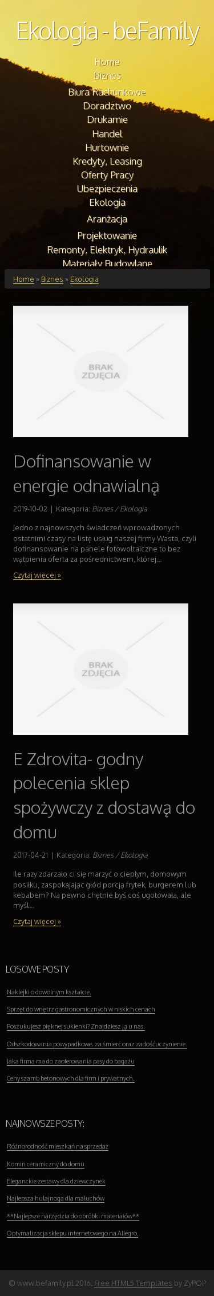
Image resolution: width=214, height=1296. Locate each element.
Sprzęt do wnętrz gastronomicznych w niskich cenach (81, 1009)
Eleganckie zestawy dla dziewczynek (56, 1181)
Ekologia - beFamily (107, 30)
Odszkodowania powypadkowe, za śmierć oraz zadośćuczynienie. (97, 1044)
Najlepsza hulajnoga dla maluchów (55, 1198)
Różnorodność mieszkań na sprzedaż (57, 1146)
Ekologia (84, 278)
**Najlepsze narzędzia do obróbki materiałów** (73, 1216)
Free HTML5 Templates (133, 1282)
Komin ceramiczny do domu (45, 1164)
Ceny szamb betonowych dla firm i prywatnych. (71, 1078)
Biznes (52, 278)
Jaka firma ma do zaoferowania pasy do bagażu (71, 1061)
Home (23, 278)
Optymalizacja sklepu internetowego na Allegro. (72, 1233)
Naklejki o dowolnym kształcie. (49, 992)
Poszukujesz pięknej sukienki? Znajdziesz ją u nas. (76, 1026)
